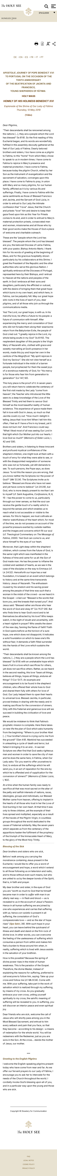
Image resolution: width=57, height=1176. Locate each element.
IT (37, 57)
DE (15, 57)
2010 (14, 18)
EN (20, 57)
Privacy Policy (28, 1168)
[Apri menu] (53, 6)
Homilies (6, 18)
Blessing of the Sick (13, 846)
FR (32, 57)
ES (26, 57)
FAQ (28, 1156)
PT (42, 57)
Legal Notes (28, 1160)
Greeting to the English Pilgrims (20, 1058)
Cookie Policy (28, 1164)
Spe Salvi (15, 923)
